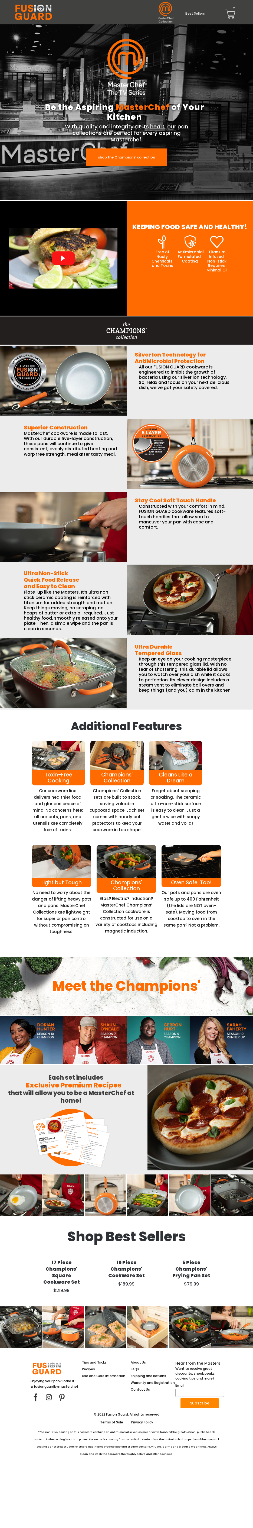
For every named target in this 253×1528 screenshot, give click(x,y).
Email (179, 1445)
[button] (126, 157)
